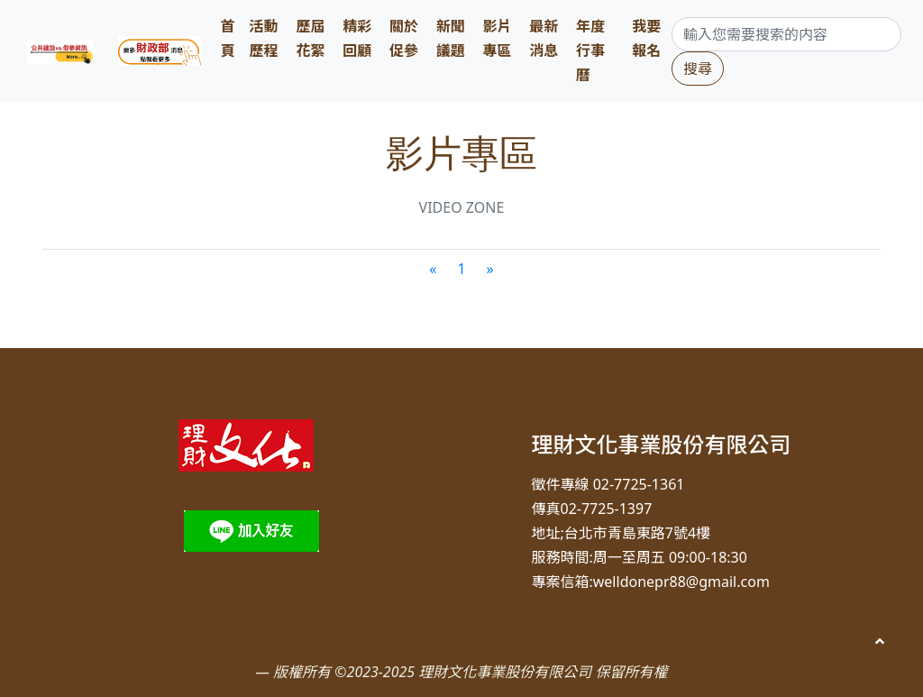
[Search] (786, 34)
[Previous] (432, 269)
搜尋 (697, 68)
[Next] (490, 269)
